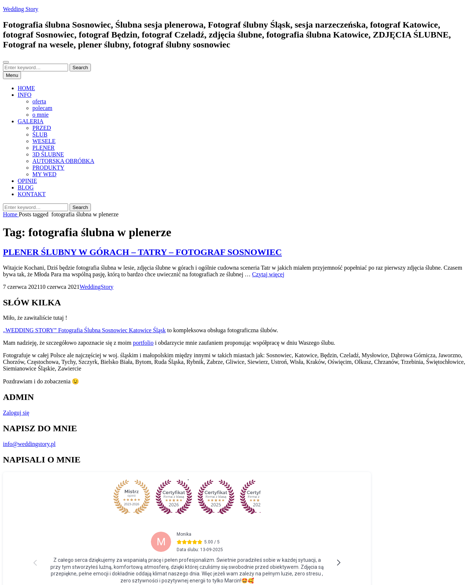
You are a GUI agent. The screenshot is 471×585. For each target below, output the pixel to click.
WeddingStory (96, 287)
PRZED (41, 128)
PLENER (43, 148)
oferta (39, 101)
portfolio (143, 343)
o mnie (40, 114)
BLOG (26, 187)
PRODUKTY (48, 167)
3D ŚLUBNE (48, 154)
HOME (26, 88)
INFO (24, 95)
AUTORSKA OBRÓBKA (63, 161)
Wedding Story (20, 9)
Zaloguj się (16, 412)
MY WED (44, 174)
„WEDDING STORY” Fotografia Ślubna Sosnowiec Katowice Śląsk (84, 330)
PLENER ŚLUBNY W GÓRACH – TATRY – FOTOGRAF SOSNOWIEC (142, 252)
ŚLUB (39, 134)
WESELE (44, 141)
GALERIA (30, 121)
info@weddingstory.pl (29, 444)
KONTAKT (32, 194)
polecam (42, 108)
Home (11, 214)
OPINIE (27, 181)
